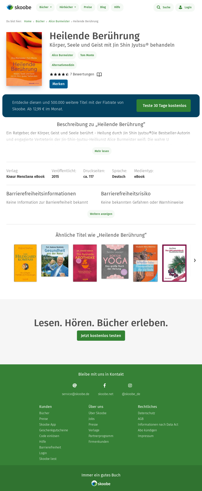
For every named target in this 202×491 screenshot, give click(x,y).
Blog (103, 7)
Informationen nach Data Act (158, 424)
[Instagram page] (131, 389)
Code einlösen (49, 436)
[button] (195, 260)
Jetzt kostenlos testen (101, 335)
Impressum (146, 436)
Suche (163, 7)
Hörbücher (67, 7)
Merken (58, 84)
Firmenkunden (99, 442)
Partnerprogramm (101, 436)
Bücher (44, 7)
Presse (93, 424)
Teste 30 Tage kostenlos (164, 105)
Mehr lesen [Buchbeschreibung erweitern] (102, 151)
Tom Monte (87, 55)
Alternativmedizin (63, 65)
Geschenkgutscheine (53, 430)
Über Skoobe (98, 413)
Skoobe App (47, 424)
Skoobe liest (47, 459)
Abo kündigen (147, 430)
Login (185, 7)
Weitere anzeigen (101, 214)
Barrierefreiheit (50, 447)
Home (28, 21)
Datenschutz (146, 413)
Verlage (94, 430)
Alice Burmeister (59, 21)
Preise (88, 7)
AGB (141, 419)
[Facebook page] (105, 389)
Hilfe (117, 7)
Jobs (91, 419)
